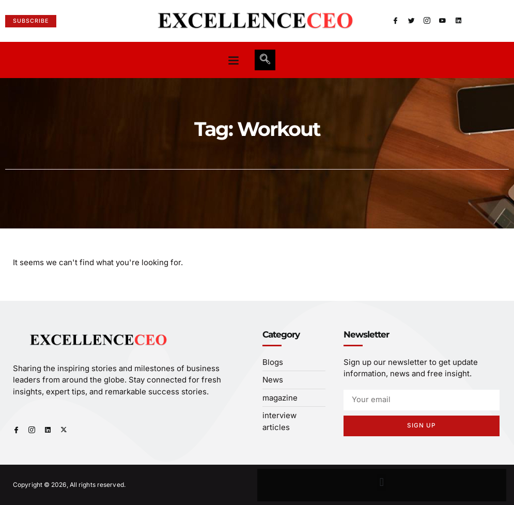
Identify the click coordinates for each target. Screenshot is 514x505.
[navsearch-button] (265, 60)
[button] (233, 59)
